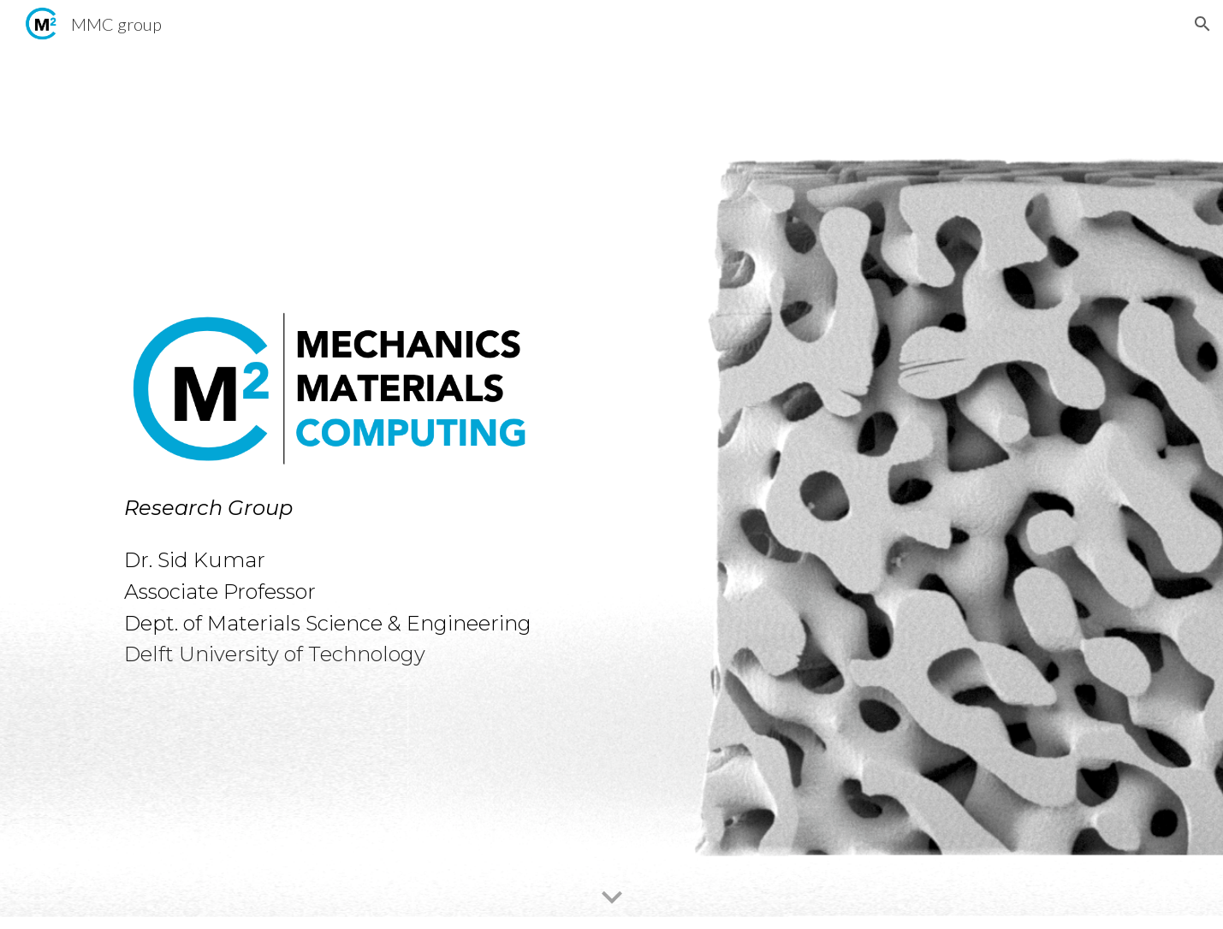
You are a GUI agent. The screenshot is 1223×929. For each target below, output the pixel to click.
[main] (357, 577)
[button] (1202, 23)
